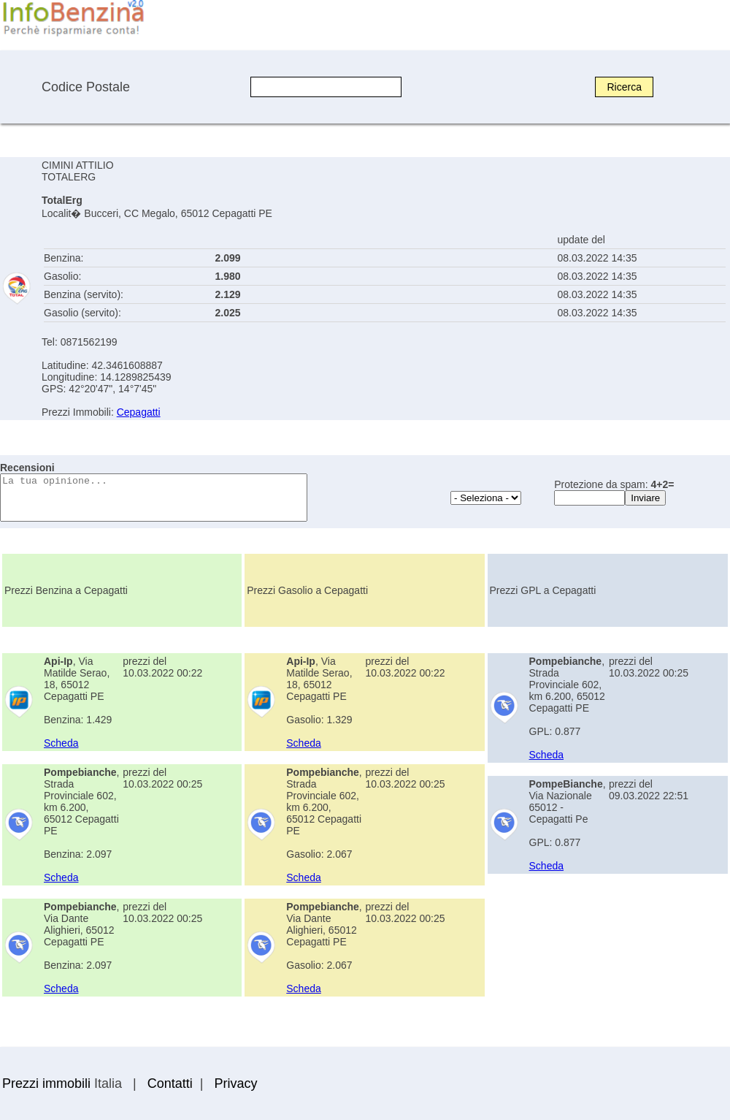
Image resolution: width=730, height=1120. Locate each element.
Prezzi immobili (46, 1083)
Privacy (235, 1083)
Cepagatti (139, 412)
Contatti (170, 1083)
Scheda (61, 743)
